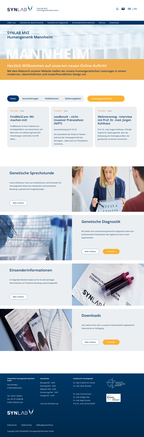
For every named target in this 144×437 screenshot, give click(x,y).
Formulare (111, 251)
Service (102, 22)
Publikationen (52, 98)
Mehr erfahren (18, 203)
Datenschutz (26, 425)
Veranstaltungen (30, 98)
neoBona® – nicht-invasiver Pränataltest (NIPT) (68, 120)
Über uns (11, 22)
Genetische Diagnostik (57, 22)
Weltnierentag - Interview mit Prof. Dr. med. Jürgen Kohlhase (115, 120)
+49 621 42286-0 (16, 396)
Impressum (12, 425)
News (13, 98)
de (129, 8)
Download (114, 22)
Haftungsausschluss (44, 425)
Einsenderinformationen (83, 22)
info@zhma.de (17, 402)
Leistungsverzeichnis (101, 98)
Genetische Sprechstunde (31, 22)
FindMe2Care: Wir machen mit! (22, 118)
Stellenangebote (73, 98)
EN (135, 8)
